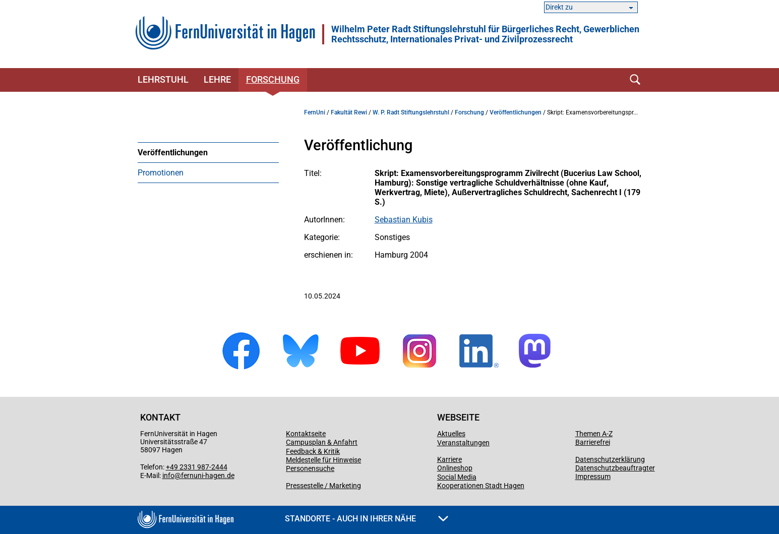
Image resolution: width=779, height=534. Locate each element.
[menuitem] (208, 152)
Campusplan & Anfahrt (321, 442)
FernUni (314, 112)
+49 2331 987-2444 (196, 467)
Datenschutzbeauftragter (615, 468)
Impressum (593, 476)
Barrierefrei (592, 442)
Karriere (449, 459)
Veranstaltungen (463, 443)
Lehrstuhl (163, 79)
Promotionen (161, 172)
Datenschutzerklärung (610, 459)
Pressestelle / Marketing (323, 486)
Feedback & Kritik (313, 451)
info (168, 475)
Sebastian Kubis (404, 219)
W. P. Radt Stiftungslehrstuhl (411, 112)
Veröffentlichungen (173, 152)
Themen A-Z (594, 434)
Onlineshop (454, 468)
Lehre (217, 79)
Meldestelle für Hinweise (323, 460)
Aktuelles (451, 434)
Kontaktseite (306, 434)
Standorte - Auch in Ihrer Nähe (366, 518)
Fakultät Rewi (349, 112)
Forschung (272, 79)
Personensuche (310, 468)
